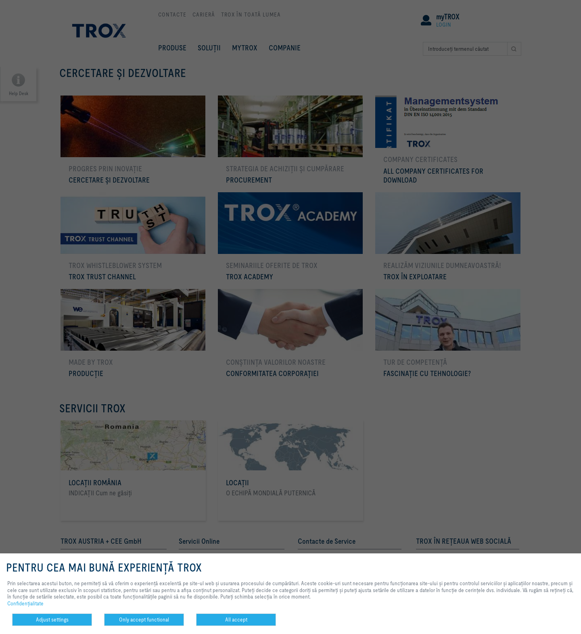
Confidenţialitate (25, 603)
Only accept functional (144, 619)
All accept (236, 619)
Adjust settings (52, 619)
